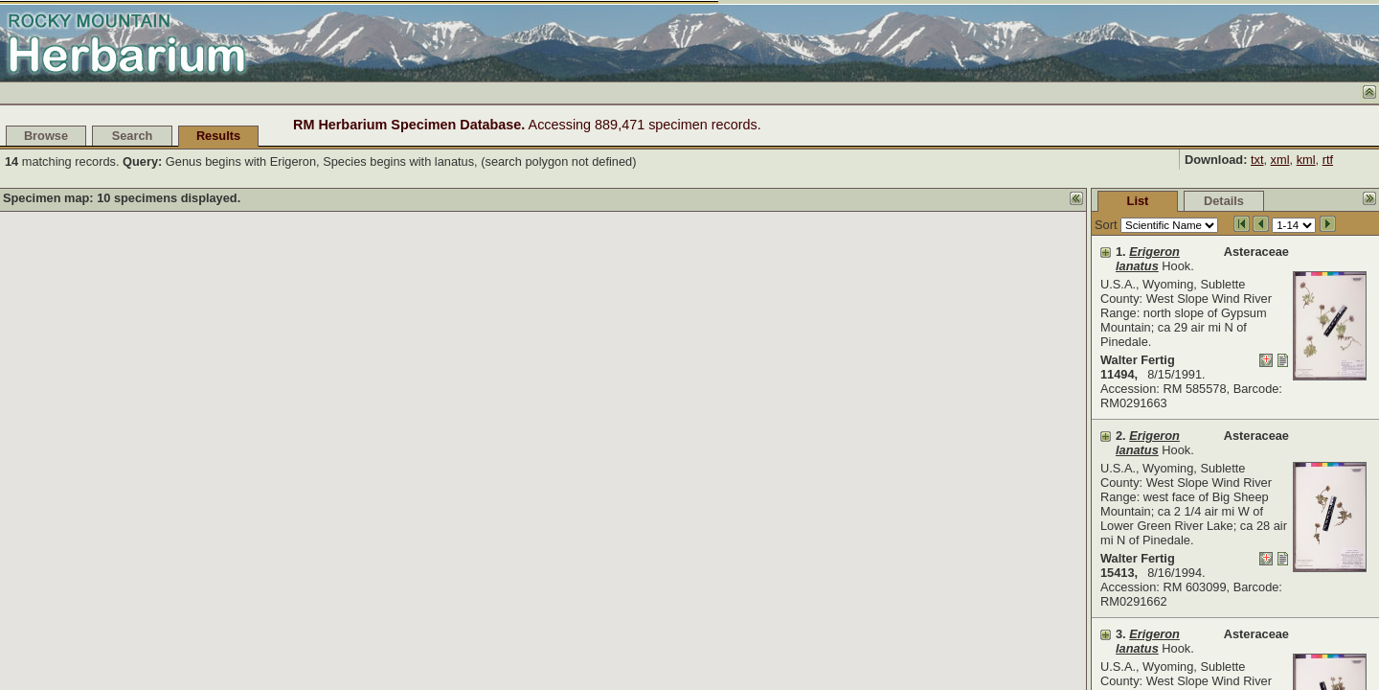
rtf (1327, 159)
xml (1280, 159)
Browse (46, 135)
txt (1257, 159)
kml (1306, 159)
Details (1080, 201)
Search (132, 135)
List (994, 201)
